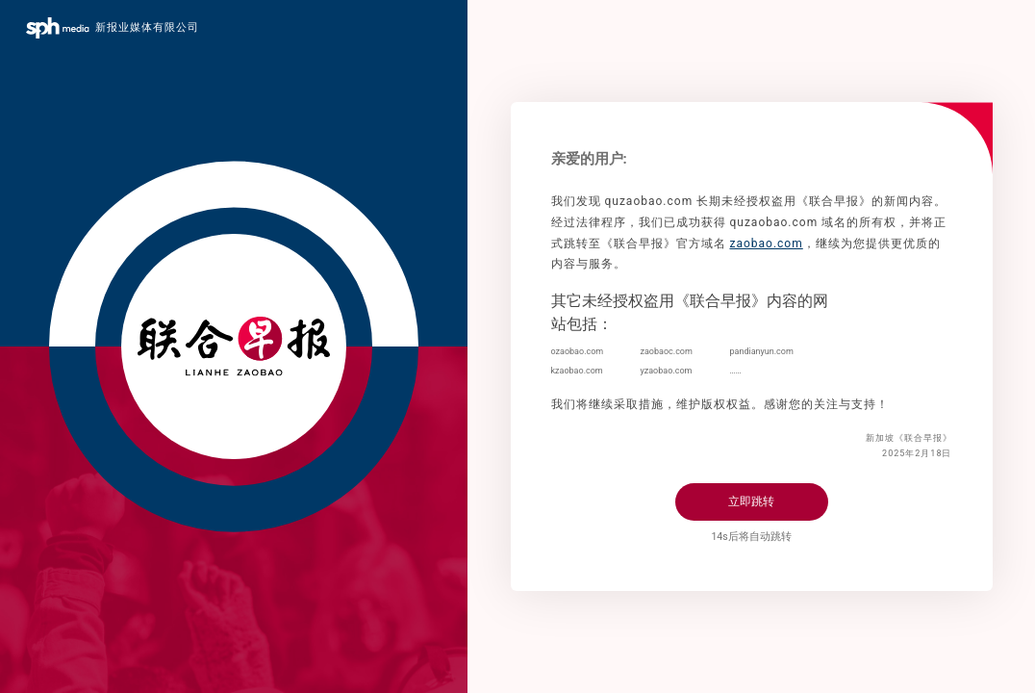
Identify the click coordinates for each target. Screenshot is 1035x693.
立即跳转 (751, 501)
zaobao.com (765, 243)
